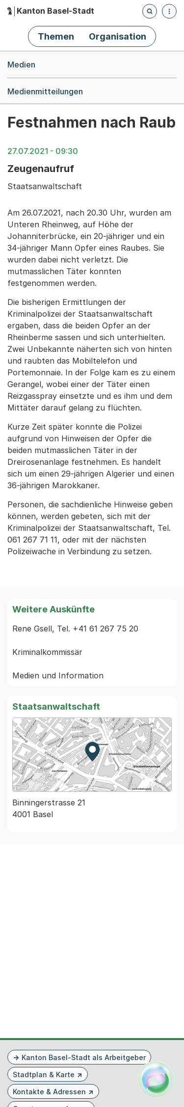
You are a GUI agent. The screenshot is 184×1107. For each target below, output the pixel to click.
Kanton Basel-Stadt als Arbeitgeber (84, 1057)
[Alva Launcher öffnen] (155, 1079)
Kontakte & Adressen (49, 1091)
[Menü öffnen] (169, 11)
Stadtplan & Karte (44, 1074)
